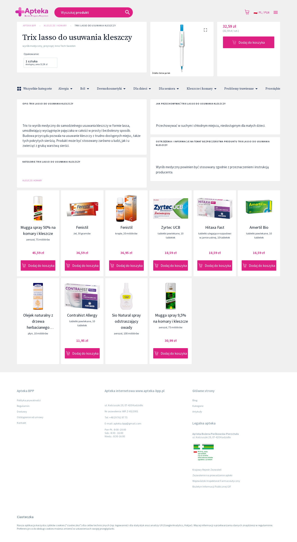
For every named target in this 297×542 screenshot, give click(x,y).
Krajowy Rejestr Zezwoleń (207, 469)
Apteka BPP (29, 25)
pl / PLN (261, 12)
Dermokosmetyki (112, 89)
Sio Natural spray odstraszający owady (126, 321)
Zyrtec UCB (170, 227)
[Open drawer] (275, 12)
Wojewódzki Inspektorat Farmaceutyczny (216, 481)
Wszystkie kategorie (35, 88)
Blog (194, 400)
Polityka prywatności (29, 400)
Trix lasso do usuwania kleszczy (95, 25)
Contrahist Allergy (82, 315)
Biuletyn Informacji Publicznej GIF (211, 486)
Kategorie (197, 406)
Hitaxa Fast (214, 227)
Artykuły (197, 411)
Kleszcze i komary (55, 25)
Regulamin (23, 406)
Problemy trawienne (242, 89)
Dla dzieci (143, 89)
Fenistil (82, 227)
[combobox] (117, 12)
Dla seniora (169, 89)
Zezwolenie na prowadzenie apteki (212, 475)
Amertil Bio (259, 227)
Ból (85, 89)
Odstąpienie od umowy (30, 417)
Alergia (66, 89)
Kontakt (21, 422)
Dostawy (22, 411)
